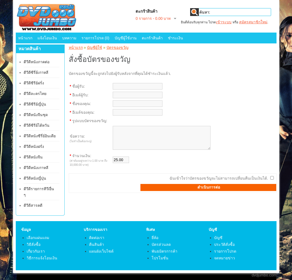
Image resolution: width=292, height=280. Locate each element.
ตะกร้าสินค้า (152, 38)
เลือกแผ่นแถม (38, 238)
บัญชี (218, 238)
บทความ (69, 38)
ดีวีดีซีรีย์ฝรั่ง (34, 83)
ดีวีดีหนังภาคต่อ (36, 62)
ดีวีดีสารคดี (33, 205)
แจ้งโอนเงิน (47, 38)
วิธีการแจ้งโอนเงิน (42, 258)
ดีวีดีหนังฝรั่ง (34, 146)
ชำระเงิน (175, 38)
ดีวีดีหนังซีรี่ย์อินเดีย (40, 136)
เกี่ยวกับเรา (36, 251)
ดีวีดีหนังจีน (33, 157)
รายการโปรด (225, 251)
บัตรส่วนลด (161, 244)
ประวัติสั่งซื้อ (224, 244)
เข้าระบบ (223, 22)
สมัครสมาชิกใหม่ (253, 22)
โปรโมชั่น (160, 258)
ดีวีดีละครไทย (35, 93)
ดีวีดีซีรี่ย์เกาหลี (36, 72)
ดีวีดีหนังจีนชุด (36, 115)
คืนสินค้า (96, 244)
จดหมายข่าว (224, 258)
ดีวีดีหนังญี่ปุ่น (35, 178)
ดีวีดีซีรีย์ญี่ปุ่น (35, 104)
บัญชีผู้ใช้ (94, 47)
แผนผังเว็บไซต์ (101, 251)
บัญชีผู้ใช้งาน (126, 38)
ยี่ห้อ (155, 238)
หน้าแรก (25, 38)
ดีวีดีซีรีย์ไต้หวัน (36, 125)
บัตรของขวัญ (117, 47)
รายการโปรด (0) (95, 38)
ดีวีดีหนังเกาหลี (36, 168)
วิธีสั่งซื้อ (33, 244)
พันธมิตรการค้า (164, 251)
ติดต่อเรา (96, 238)
